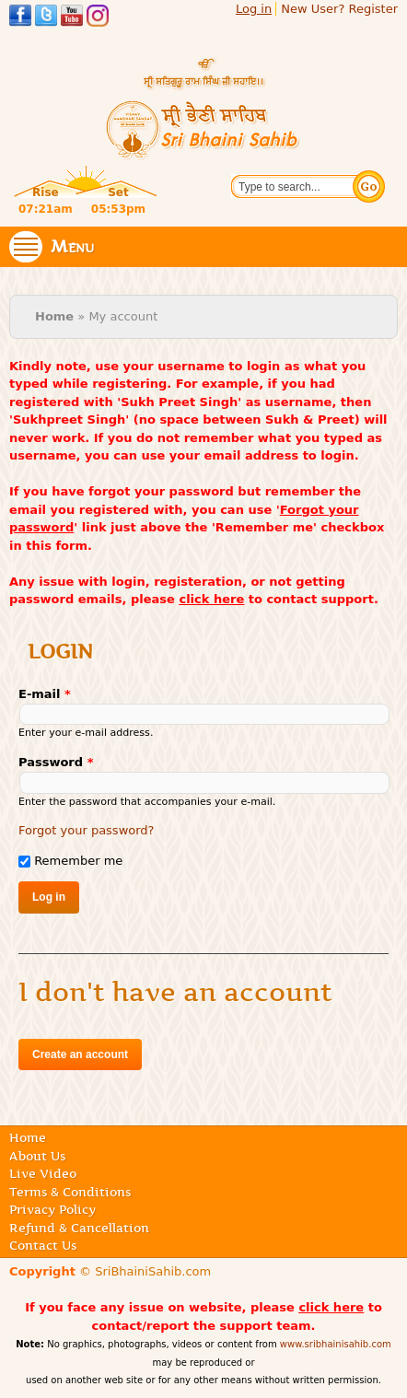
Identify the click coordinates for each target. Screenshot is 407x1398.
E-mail (44, 694)
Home (54, 316)
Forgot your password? (86, 830)
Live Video (42, 1173)
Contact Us (42, 1245)
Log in (254, 9)
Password (55, 762)
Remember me (78, 861)
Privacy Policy (52, 1209)
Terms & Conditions (70, 1191)
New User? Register (339, 9)
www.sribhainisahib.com (335, 1344)
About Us (37, 1155)
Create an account (80, 1054)
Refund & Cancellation (79, 1227)
